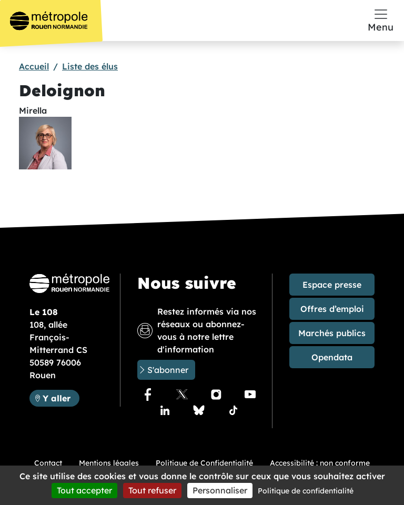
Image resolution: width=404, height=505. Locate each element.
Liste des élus (90, 66)
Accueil (34, 66)
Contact (48, 463)
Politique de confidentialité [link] (306, 491)
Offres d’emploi (332, 309)
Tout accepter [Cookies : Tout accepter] (84, 490)
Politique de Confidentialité (204, 463)
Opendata (331, 357)
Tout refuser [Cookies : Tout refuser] (152, 490)
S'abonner (167, 370)
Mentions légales (109, 463)
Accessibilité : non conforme (320, 463)
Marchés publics (332, 333)
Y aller (60, 397)
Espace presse (331, 284)
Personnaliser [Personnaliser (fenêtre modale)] (220, 490)
